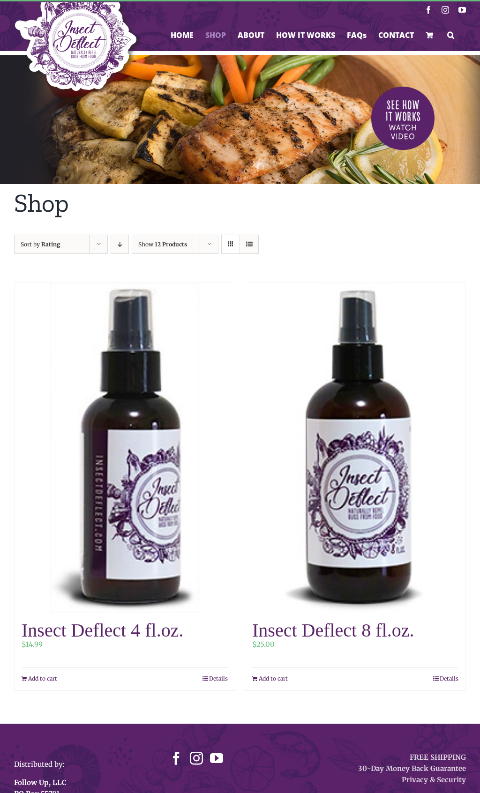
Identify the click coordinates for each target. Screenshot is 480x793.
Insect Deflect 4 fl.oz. (102, 630)
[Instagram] (196, 758)
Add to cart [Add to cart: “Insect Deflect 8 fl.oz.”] (273, 678)
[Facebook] (176, 758)
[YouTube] (216, 758)
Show (162, 244)
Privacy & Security (434, 779)
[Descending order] (120, 244)
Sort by (40, 244)
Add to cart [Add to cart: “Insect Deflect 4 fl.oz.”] (42, 678)
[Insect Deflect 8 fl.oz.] (355, 447)
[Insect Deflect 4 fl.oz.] (125, 447)
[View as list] (249, 244)
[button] (450, 35)
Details (218, 678)
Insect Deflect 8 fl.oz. (333, 630)
